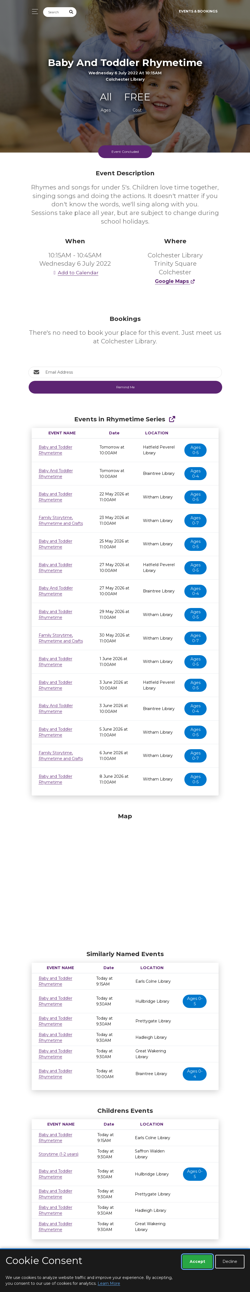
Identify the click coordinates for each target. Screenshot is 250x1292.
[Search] (54, 12)
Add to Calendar (75, 272)
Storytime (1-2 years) (58, 1154)
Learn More (109, 1283)
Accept (197, 1261)
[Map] (125, 880)
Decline (229, 1261)
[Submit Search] (71, 12)
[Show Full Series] (172, 419)
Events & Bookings (198, 11)
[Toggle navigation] (33, 11)
